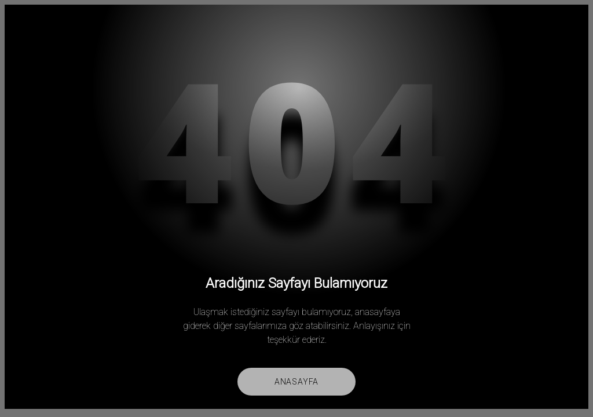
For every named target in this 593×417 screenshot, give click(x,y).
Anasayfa (296, 381)
